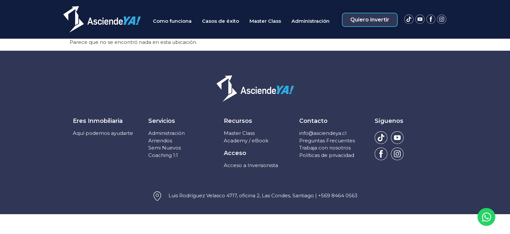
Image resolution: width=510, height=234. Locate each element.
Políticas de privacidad (326, 155)
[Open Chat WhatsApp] (486, 217)
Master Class (239, 133)
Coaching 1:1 (163, 155)
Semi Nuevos (164, 148)
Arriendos (160, 140)
